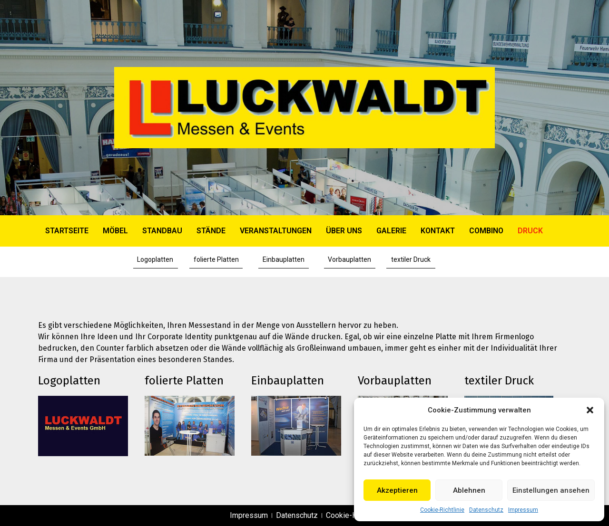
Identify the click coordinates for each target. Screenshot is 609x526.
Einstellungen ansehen (550, 490)
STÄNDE (211, 230)
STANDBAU (162, 230)
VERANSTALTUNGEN (276, 230)
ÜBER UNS (344, 230)
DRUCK (530, 230)
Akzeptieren (397, 490)
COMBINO (486, 230)
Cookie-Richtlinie (442, 510)
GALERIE (391, 230)
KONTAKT (438, 230)
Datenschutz (486, 510)
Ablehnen (469, 490)
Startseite (66, 230)
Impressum (523, 510)
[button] (590, 410)
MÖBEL (115, 230)
